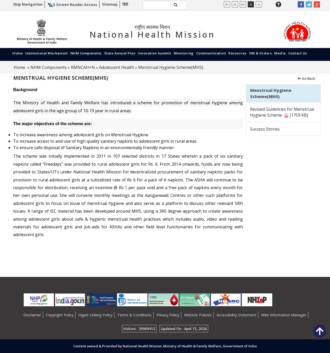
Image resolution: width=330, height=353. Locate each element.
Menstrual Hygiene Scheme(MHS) (170, 67)
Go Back (306, 78)
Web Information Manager (283, 314)
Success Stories (265, 129)
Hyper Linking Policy (95, 314)
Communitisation (211, 53)
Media (280, 53)
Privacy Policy (167, 314)
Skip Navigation (28, 4)
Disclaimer (32, 314)
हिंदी (125, 4)
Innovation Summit (154, 53)
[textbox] (156, 5)
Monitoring (184, 53)
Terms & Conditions (134, 314)
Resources (237, 53)
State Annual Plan (120, 53)
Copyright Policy (59, 314)
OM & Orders (260, 53)
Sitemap (110, 4)
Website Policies (198, 314)
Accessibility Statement (236, 314)
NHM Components (86, 53)
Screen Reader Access (76, 4)
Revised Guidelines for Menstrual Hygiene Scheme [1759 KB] (282, 112)
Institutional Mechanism (46, 53)
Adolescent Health (116, 67)
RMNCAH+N (83, 67)
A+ (243, 4)
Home (17, 53)
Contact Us (297, 53)
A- (226, 4)
